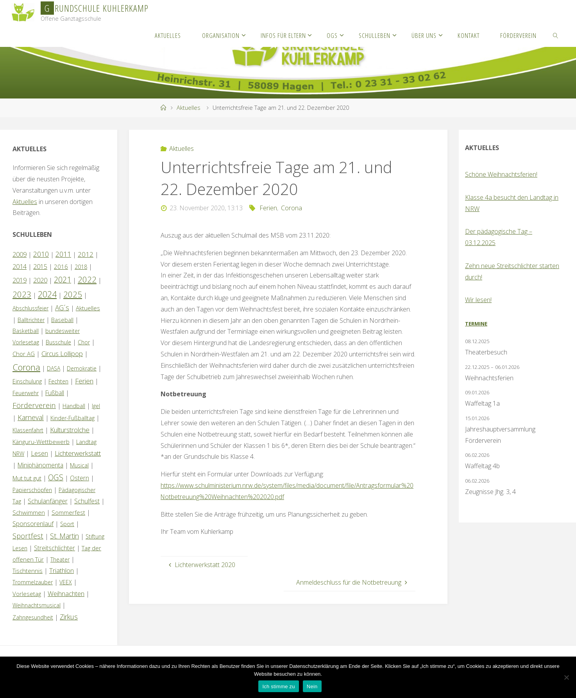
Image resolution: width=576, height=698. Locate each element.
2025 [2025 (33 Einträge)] (72, 294)
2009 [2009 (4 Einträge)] (20, 254)
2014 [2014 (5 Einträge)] (20, 266)
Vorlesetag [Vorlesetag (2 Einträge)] (27, 594)
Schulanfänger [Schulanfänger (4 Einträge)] (48, 501)
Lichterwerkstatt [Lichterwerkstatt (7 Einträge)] (78, 453)
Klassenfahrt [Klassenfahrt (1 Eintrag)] (28, 430)
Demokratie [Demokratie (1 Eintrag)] (82, 368)
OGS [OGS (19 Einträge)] (55, 477)
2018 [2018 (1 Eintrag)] (81, 266)
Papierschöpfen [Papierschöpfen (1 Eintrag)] (32, 490)
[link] (555, 35)
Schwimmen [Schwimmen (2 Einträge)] (29, 512)
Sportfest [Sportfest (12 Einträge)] (28, 536)
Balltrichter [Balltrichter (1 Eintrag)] (31, 320)
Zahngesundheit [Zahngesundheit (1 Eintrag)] (33, 617)
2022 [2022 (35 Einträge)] (87, 279)
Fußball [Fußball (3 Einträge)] (54, 392)
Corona (291, 208)
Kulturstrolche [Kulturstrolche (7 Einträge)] (69, 429)
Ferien (268, 208)
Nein (312, 686)
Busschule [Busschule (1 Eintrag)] (58, 342)
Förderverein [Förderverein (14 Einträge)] (34, 405)
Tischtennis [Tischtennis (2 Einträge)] (28, 571)
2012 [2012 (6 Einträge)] (85, 254)
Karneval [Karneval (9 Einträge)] (31, 417)
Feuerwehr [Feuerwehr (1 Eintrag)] (26, 393)
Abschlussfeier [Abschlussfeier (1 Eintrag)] (30, 308)
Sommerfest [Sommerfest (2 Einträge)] (68, 512)
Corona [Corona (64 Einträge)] (26, 367)
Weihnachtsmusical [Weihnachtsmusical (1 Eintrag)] (37, 605)
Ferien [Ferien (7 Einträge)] (84, 380)
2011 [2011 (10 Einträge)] (63, 254)
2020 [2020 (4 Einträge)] (40, 280)
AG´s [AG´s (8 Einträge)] (62, 307)
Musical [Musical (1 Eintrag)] (79, 465)
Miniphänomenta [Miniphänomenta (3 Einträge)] (40, 465)
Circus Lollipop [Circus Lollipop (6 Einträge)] (62, 353)
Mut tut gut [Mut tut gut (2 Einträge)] (27, 478)
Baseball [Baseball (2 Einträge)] (62, 320)
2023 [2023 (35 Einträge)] (22, 294)
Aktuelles (188, 107)
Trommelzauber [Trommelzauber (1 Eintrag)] (33, 582)
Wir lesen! (478, 299)
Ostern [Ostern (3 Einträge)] (79, 478)
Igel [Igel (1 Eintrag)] (96, 406)
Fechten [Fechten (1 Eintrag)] (58, 381)
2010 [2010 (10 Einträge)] (41, 254)
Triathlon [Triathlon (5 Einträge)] (61, 570)
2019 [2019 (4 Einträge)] (20, 280)
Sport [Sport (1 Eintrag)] (67, 524)
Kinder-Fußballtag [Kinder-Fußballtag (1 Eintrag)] (72, 418)
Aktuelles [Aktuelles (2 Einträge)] (88, 308)
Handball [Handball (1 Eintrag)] (74, 406)
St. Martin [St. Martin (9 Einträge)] (64, 536)
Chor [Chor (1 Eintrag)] (84, 342)
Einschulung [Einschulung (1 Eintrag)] (27, 381)
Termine (476, 323)
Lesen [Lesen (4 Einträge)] (39, 453)
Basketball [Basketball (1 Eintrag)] (26, 331)
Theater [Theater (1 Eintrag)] (60, 559)
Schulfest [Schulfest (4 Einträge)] (87, 501)
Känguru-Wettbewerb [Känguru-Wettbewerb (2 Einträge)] (41, 442)
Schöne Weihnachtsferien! (501, 174)
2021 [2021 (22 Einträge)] (62, 279)
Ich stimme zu (278, 686)
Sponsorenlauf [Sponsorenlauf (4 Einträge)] (33, 523)
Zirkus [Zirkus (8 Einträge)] (69, 616)
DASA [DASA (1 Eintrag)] (53, 368)
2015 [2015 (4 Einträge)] (40, 266)
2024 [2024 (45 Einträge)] (47, 294)
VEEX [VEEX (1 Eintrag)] (65, 582)
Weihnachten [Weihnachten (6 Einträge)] (66, 593)
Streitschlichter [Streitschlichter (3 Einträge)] (54, 548)
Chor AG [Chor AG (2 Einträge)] (24, 354)
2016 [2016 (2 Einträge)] (61, 266)
